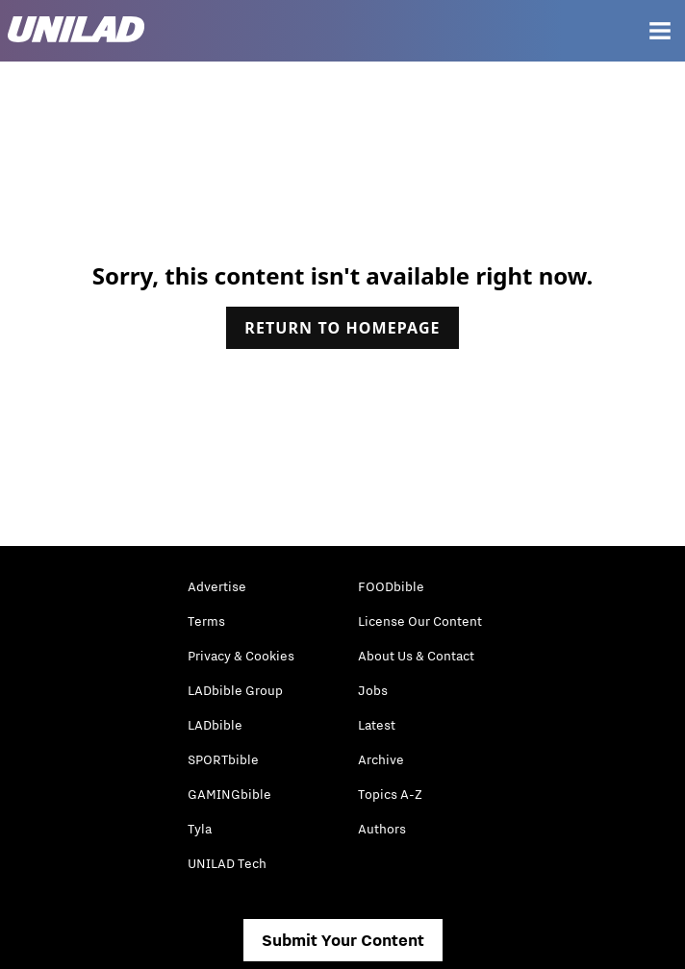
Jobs (373, 690)
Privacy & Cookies (241, 655)
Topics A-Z (390, 794)
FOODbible (391, 586)
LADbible (215, 724)
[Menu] (660, 31)
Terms (206, 621)
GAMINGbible (229, 794)
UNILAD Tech (227, 863)
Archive (381, 759)
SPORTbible (223, 759)
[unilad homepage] (76, 31)
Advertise (217, 586)
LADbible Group (235, 690)
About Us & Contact (416, 655)
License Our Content (420, 621)
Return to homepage (342, 327)
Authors (382, 828)
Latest (376, 724)
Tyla (200, 828)
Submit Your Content (343, 940)
